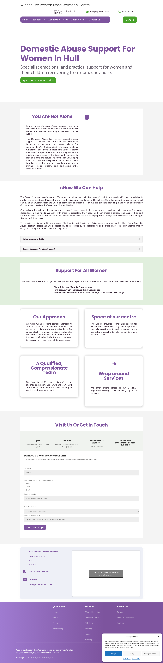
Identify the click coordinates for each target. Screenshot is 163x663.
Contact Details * (81, 497)
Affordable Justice (92, 612)
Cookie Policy (127, 659)
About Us (53, 20)
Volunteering (58, 628)
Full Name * (81, 471)
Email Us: (33, 579)
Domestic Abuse (92, 617)
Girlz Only (89, 623)
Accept (113, 654)
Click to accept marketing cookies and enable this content (106, 573)
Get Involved (77, 20)
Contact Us (94, 20)
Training (88, 639)
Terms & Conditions (125, 617)
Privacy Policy (136, 659)
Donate (130, 19)
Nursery (88, 634)
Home (25, 20)
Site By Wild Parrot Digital (42, 657)
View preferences (150, 654)
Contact (56, 623)
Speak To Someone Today (38, 80)
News (65, 20)
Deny (132, 654)
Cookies (120, 623)
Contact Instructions (81, 518)
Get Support (37, 20)
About (55, 617)
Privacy (120, 612)
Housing (88, 628)
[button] (158, 636)
